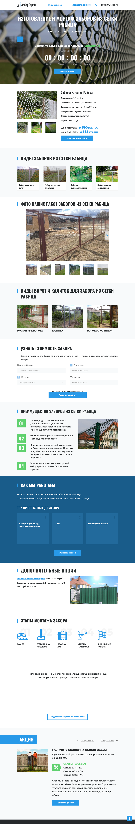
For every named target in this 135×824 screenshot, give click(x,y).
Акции (80, 803)
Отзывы (81, 799)
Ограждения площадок (30, 799)
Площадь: (79, 366)
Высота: (25, 380)
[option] (67, 117)
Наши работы (84, 795)
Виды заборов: (25, 366)
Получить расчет (67, 402)
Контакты (82, 808)
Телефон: (75, 380)
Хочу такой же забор (79, 139)
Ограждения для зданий (30, 808)
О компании (83, 791)
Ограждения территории (31, 803)
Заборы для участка (28, 791)
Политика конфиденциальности (67, 395)
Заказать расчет (71, 760)
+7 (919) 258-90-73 (107, 5)
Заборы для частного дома (32, 795)
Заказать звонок (67, 557)
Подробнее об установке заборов (67, 673)
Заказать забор (67, 72)
